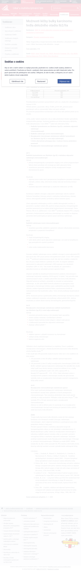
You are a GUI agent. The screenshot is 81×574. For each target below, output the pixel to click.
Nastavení (41, 80)
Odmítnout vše (17, 80)
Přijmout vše (64, 80)
